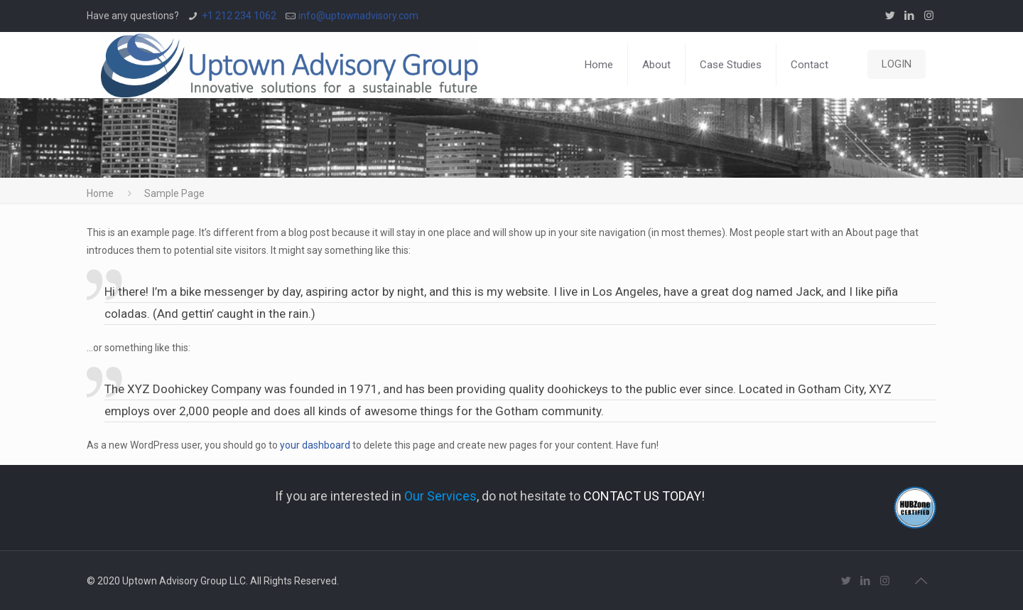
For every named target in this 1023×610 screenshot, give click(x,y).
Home (100, 193)
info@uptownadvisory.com (358, 15)
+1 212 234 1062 (239, 15)
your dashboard (315, 445)
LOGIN (896, 64)
